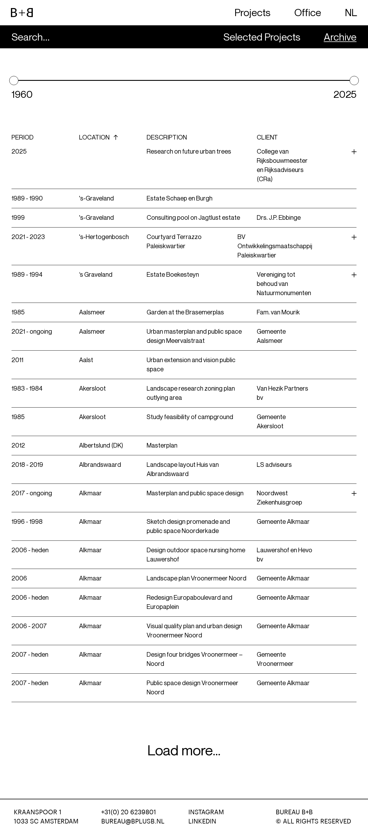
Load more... (184, 750)
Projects (253, 12)
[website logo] (22, 12)
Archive (340, 37)
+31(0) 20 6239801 (128, 812)
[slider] (13, 80)
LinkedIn (202, 821)
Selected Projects (261, 37)
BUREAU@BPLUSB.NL (132, 821)
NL (351, 12)
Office (307, 12)
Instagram (206, 812)
